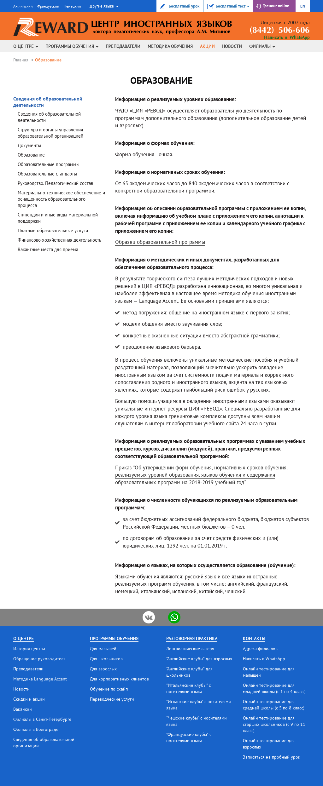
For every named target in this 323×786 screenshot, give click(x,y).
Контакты (254, 638)
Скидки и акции (29, 699)
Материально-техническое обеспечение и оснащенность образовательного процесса (61, 199)
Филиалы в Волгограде (35, 729)
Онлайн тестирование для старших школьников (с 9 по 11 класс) (274, 724)
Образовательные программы (48, 164)
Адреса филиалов (260, 648)
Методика (170, 46)
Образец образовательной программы (160, 241)
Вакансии (22, 709)
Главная (20, 60)
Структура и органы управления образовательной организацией (50, 133)
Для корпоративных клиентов (119, 679)
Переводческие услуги (112, 699)
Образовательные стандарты (47, 174)
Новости (232, 46)
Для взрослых (103, 669)
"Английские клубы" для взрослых (199, 659)
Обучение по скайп (109, 689)
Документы (29, 145)
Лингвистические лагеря (190, 648)
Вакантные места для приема (48, 249)
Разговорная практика (191, 638)
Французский (48, 6)
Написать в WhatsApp (287, 37)
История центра (29, 648)
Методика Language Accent (40, 679)
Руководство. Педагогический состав (55, 183)
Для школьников (106, 659)
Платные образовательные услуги (53, 230)
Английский (23, 6)
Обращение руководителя (39, 659)
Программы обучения (71, 46)
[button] (103, 6)
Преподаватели (123, 46)
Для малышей (103, 648)
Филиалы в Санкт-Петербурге (42, 719)
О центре (25, 46)
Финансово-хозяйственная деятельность (59, 240)
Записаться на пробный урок (271, 757)
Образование (31, 155)
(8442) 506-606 (280, 30)
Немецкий (72, 6)
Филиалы (262, 46)
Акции (207, 46)
